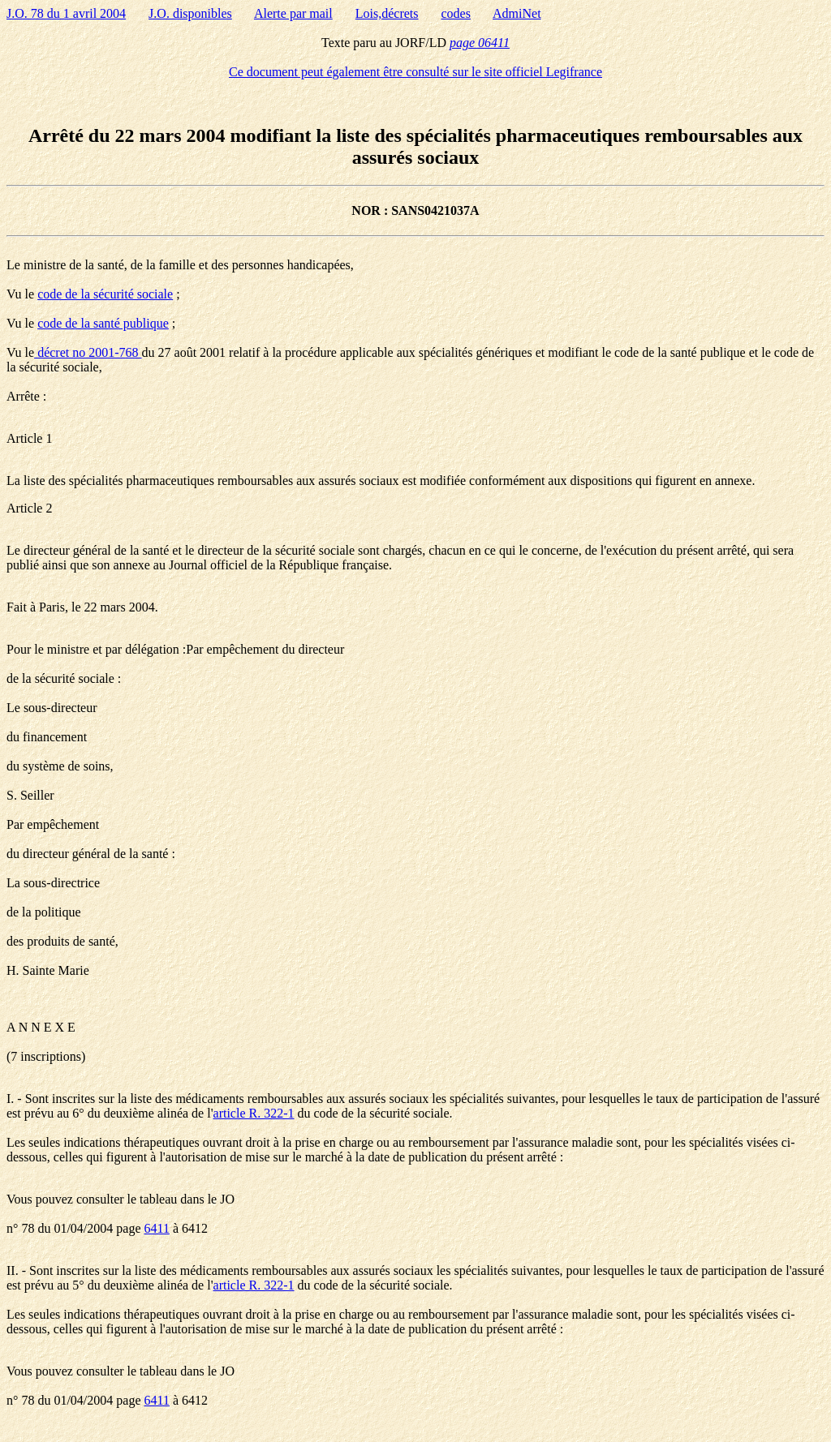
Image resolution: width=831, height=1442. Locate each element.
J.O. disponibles (190, 13)
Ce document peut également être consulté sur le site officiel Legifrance (415, 72)
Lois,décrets (387, 13)
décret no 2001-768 (87, 352)
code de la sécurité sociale (105, 294)
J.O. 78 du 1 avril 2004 (66, 13)
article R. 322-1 (254, 1113)
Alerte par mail (293, 13)
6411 (157, 1228)
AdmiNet (517, 13)
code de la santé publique (103, 323)
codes (456, 13)
